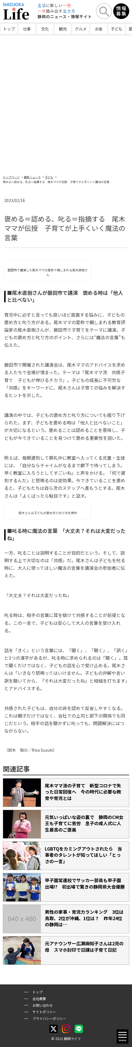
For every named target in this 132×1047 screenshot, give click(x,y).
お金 (99, 29)
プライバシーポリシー (49, 1018)
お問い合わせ (43, 1005)
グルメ (81, 29)
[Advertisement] (66, 104)
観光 (63, 29)
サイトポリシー (44, 1011)
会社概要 (39, 998)
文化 (45, 29)
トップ (9, 29)
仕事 (27, 29)
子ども (116, 29)
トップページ (11, 177)
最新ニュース (32, 177)
